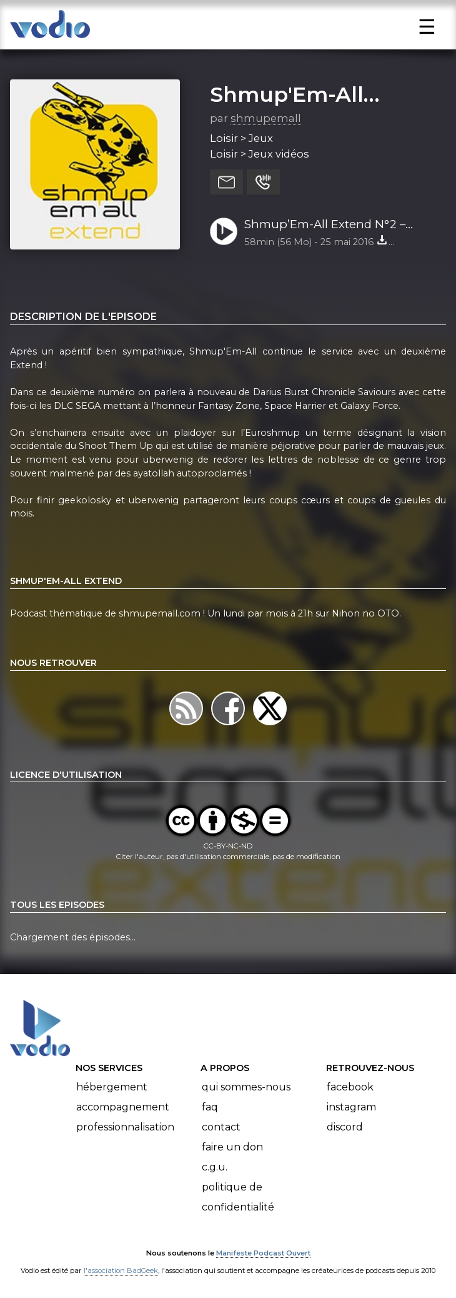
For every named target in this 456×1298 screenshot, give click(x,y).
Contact (221, 1127)
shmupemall (265, 118)
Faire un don (232, 1147)
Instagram (351, 1107)
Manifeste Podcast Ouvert (263, 1253)
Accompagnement (122, 1107)
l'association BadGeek (121, 1270)
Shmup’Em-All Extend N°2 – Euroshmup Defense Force (324, 225)
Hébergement (111, 1087)
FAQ (210, 1107)
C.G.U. (214, 1167)
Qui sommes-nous (246, 1087)
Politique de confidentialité (238, 1197)
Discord (345, 1127)
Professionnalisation (125, 1127)
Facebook (350, 1087)
